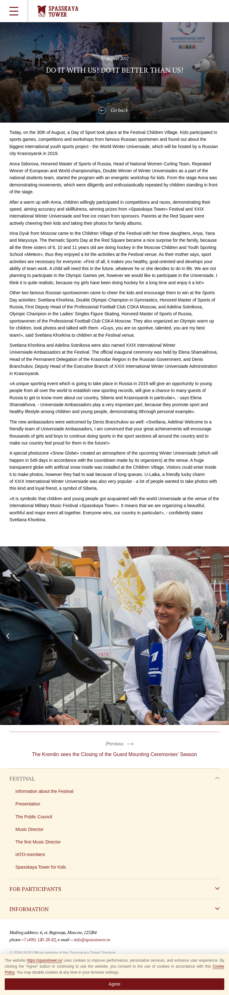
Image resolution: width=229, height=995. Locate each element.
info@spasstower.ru (92, 939)
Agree (114, 984)
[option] (114, 635)
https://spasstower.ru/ (44, 960)
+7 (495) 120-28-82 (39, 939)
